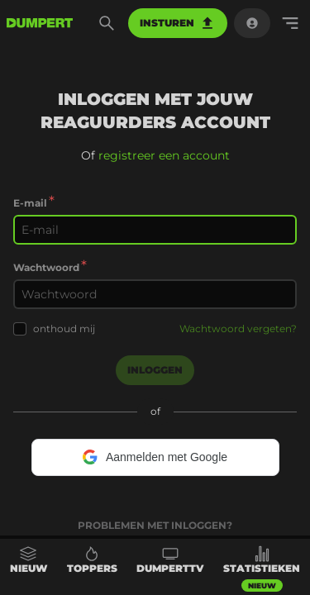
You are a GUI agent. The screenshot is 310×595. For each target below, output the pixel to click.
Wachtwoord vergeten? (238, 328)
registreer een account (164, 155)
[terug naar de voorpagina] (40, 23)
